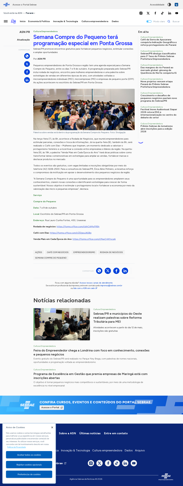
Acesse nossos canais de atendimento (96, 282)
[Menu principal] (5, 21)
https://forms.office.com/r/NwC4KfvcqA (94, 239)
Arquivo (140, 450)
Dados (129, 450)
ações (38, 252)
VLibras (176, 4)
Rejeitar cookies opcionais (29, 464)
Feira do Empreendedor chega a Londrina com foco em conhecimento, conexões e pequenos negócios (91, 352)
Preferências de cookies (29, 474)
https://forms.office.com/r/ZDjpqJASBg (70, 232)
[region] (29, 453)
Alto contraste (169, 4)
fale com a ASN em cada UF (85, 288)
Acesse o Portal (50, 407)
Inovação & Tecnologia (75, 450)
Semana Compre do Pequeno (50, 258)
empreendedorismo (84, 252)
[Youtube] (177, 13)
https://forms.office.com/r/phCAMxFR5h (78, 226)
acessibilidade (157, 4)
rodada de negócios (111, 252)
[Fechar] (52, 427)
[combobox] (31, 13)
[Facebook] (155, 13)
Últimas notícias (90, 433)
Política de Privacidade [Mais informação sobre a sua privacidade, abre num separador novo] (16, 447)
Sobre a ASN (67, 433)
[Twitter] (148, 13)
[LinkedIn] (169, 13)
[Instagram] (141, 13)
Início (23, 21)
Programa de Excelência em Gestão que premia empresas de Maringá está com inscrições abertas (90, 376)
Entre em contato (116, 433)
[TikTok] (162, 13)
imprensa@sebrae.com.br (111, 285)
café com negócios (57, 252)
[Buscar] (173, 21)
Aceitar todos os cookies (29, 454)
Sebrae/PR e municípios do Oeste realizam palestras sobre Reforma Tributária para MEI (117, 318)
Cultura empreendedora (107, 450)
